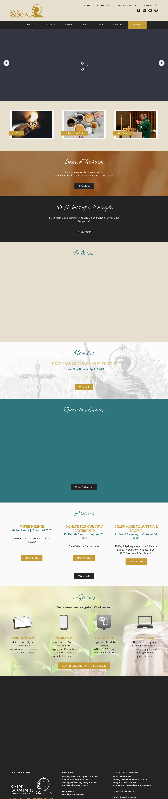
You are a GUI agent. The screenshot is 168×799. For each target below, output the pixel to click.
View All (84, 387)
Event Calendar (127, 5)
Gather (51, 24)
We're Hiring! (32, 527)
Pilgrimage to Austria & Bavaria (136, 529)
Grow (68, 24)
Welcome (31, 24)
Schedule (84, 186)
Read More (32, 557)
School (137, 24)
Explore (118, 24)
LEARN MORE (84, 232)
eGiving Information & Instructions (84, 665)
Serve (85, 24)
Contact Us (104, 5)
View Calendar (84, 487)
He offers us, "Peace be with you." (84, 363)
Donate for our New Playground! (83, 529)
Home (87, 5)
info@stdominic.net (127, 797)
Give (101, 24)
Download (91, 377)
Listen (75, 377)
